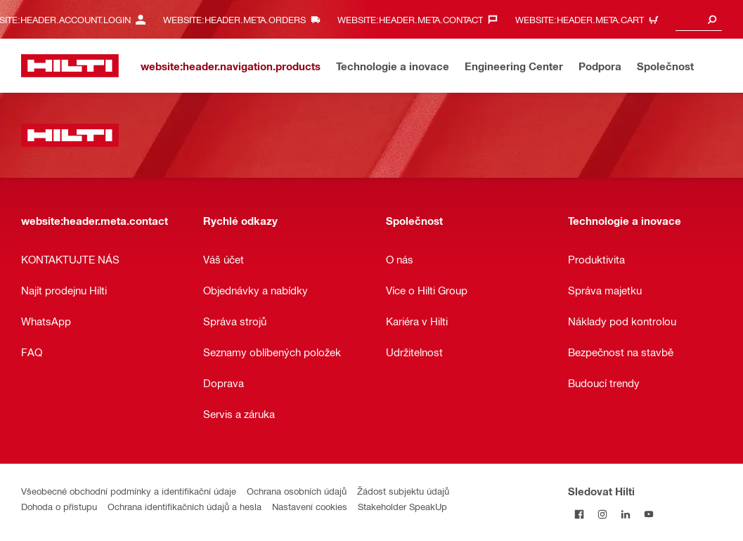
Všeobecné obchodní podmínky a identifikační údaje (128, 490)
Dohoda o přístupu (59, 506)
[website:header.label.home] (70, 65)
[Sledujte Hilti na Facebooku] (579, 514)
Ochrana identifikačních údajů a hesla (184, 506)
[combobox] (699, 19)
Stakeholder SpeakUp (402, 506)
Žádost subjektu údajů (403, 490)
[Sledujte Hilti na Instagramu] (602, 514)
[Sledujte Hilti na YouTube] (649, 514)
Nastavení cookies (309, 506)
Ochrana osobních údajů (297, 490)
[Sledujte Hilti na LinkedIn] (626, 514)
